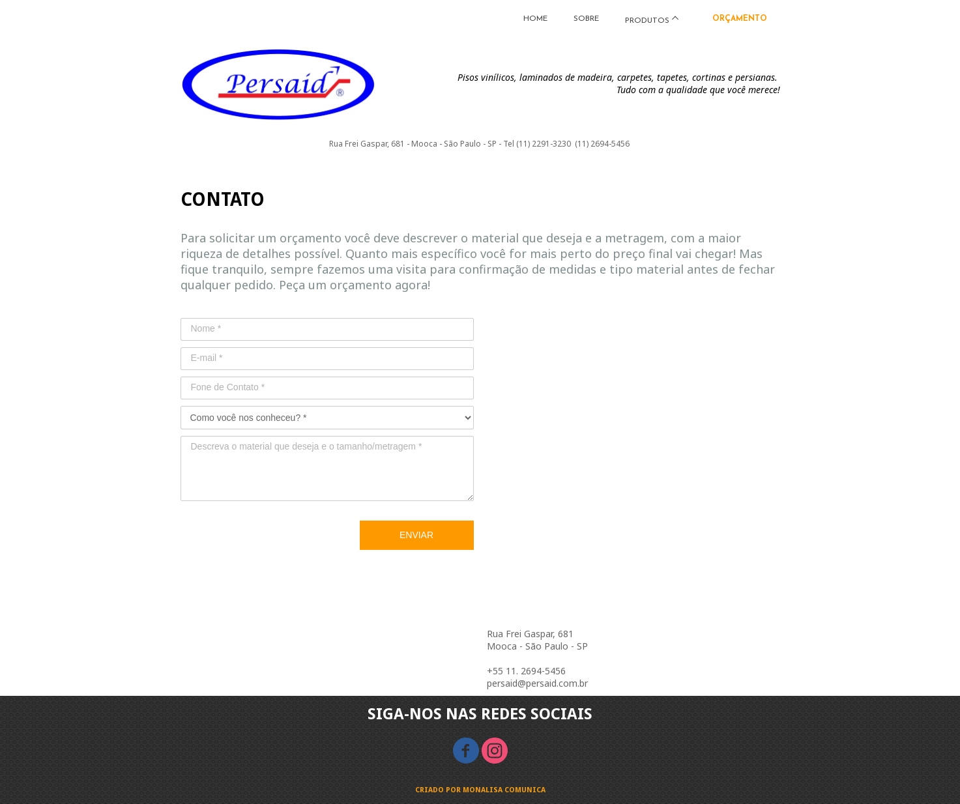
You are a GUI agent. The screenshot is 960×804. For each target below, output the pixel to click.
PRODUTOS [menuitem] (647, 21)
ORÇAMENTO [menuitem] (739, 19)
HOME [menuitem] (535, 19)
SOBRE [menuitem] (586, 19)
